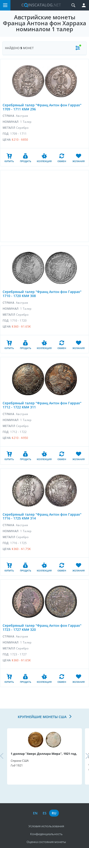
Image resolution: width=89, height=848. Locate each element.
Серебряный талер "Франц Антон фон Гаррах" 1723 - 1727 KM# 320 (42, 627)
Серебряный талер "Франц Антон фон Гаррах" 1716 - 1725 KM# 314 (42, 516)
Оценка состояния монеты (46, 842)
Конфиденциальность (46, 834)
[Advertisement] (44, 206)
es (45, 813)
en (35, 813)
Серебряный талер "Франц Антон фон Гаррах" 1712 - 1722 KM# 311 (42, 405)
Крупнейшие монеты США (42, 716)
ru (54, 813)
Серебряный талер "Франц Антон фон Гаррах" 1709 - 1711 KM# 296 (42, 107)
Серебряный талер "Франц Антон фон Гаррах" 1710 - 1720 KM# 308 (42, 293)
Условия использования (46, 826)
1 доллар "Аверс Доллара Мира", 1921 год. (44, 753)
